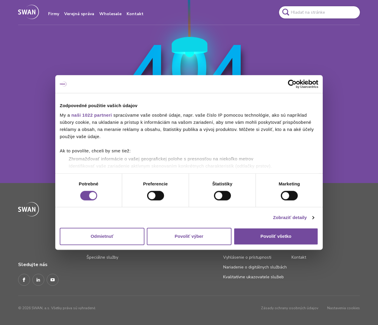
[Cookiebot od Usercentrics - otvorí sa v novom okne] (292, 83)
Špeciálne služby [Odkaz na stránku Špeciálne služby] (102, 257)
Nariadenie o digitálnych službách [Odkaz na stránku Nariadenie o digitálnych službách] (255, 267)
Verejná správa (79, 14)
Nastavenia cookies (343, 308)
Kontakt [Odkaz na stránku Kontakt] (299, 257)
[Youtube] (53, 280)
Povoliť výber (189, 236)
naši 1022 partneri (91, 115)
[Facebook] (24, 280)
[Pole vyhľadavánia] (319, 12)
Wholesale (110, 14)
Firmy (53, 14)
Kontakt (135, 14)
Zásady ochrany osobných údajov (289, 308)
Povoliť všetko (276, 236)
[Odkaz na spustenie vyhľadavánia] (285, 12)
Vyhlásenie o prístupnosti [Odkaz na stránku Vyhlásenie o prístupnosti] (247, 257)
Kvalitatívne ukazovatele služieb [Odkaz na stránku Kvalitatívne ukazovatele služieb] (253, 277)
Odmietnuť (102, 236)
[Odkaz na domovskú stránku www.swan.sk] (28, 12)
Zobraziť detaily (290, 217)
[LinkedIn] (38, 280)
